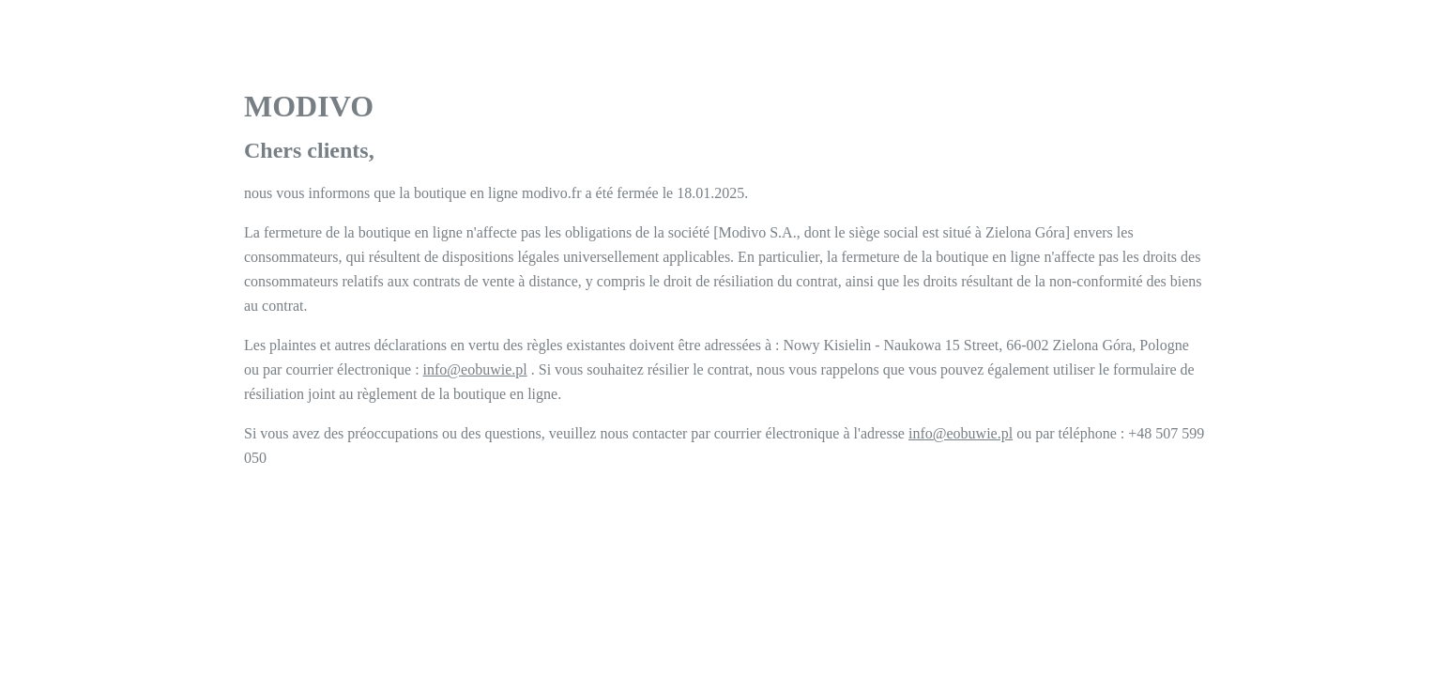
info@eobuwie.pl (475, 369)
